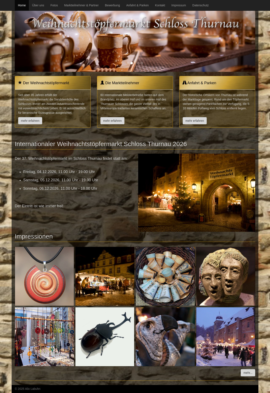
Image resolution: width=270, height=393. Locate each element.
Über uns (38, 5)
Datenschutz (200, 5)
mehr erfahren (30, 120)
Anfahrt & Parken (137, 5)
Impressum (178, 5)
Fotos (54, 5)
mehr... (247, 372)
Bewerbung (112, 5)
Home (22, 5)
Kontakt (160, 5)
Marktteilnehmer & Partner (81, 5)
